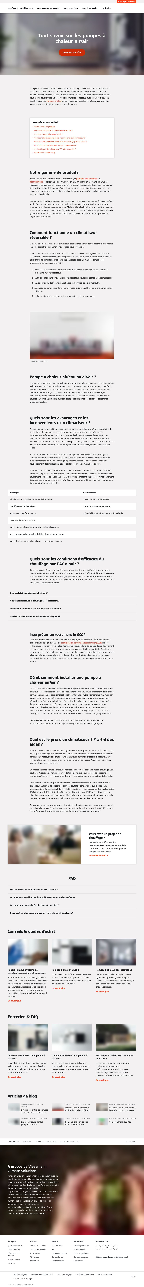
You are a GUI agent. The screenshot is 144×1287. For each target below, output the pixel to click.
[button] (130, 1141)
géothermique (36, 182)
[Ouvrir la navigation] (1, 8)
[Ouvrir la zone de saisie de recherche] (135, 8)
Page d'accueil (13, 1141)
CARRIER (30, 1284)
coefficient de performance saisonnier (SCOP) (81, 643)
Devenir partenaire (89, 8)
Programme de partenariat (48, 8)
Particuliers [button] (106, 8)
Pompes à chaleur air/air (69, 1141)
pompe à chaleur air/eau (87, 178)
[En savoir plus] (28, 1108)
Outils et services (71, 8)
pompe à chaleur (54, 101)
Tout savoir (27, 1141)
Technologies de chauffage (45, 1141)
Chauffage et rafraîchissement (20, 8)
